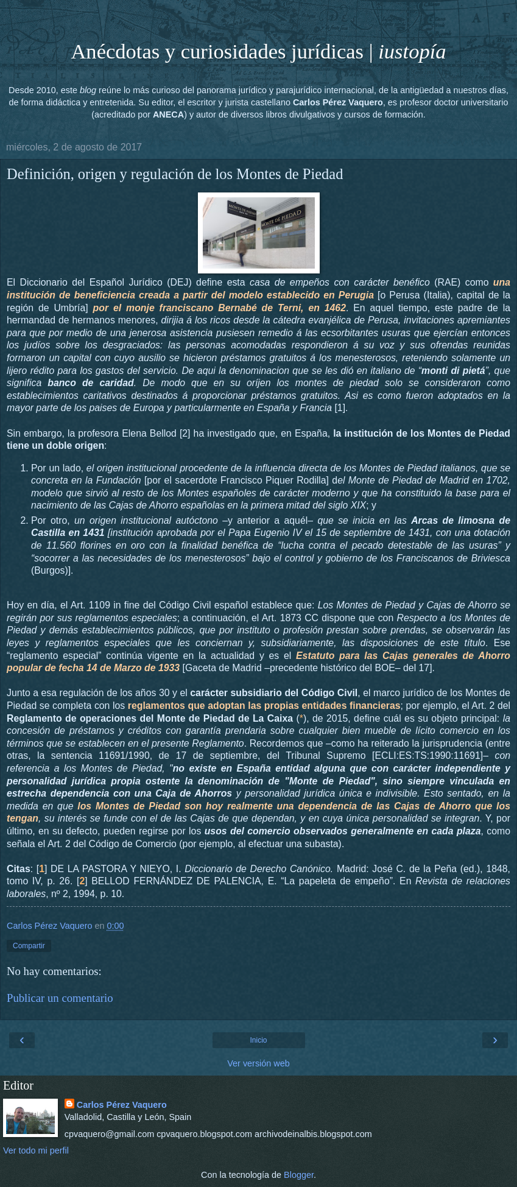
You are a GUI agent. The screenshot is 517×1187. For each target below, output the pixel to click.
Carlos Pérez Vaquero (122, 1105)
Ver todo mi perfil (36, 1150)
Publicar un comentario (60, 998)
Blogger (299, 1175)
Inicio (258, 1040)
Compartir (29, 946)
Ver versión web (258, 1063)
